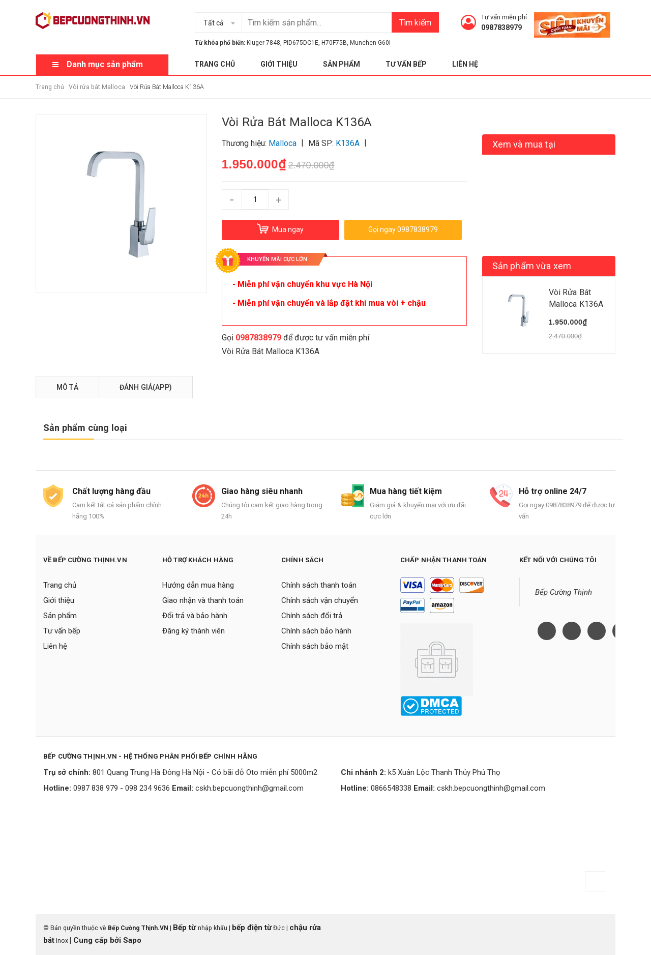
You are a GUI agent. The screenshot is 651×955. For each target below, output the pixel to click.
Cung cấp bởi (97, 940)
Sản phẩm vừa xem (532, 266)
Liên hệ (465, 64)
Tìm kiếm (415, 22)
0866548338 (391, 788)
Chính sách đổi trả (311, 615)
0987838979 (501, 27)
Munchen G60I (370, 42)
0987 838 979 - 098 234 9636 (121, 788)
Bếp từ (185, 927)
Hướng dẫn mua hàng (198, 585)
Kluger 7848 (263, 42)
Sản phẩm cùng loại (85, 427)
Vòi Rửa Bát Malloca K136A (270, 351)
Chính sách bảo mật (314, 646)
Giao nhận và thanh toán (203, 600)
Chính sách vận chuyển (319, 600)
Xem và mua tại (524, 144)
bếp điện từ (252, 927)
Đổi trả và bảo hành (194, 615)
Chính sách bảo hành (316, 630)
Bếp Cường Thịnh (563, 592)
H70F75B (334, 42)
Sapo (132, 940)
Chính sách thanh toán (319, 585)
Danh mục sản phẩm (105, 64)
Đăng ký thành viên (193, 630)
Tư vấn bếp (406, 64)
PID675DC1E (300, 42)
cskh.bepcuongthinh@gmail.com (249, 788)
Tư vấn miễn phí (504, 17)
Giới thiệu (279, 64)
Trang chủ (214, 64)
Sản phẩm (341, 64)
